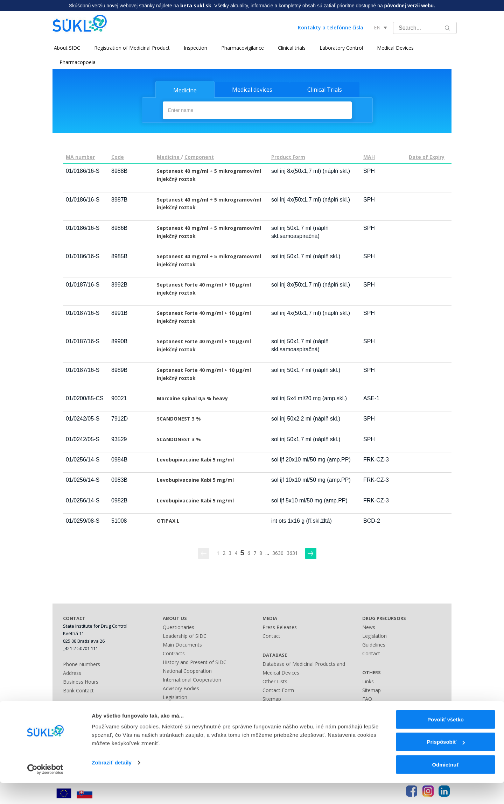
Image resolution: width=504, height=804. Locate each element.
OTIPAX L (168, 520)
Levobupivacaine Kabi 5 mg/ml (195, 459)
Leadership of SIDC (184, 635)
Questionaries (178, 626)
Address (72, 672)
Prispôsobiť (446, 763)
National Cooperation (187, 670)
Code (117, 156)
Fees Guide (175, 714)
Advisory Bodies (181, 687)
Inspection (194, 47)
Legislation (175, 696)
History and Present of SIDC (194, 661)
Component (199, 156)
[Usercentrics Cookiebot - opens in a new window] (45, 790)
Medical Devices (394, 47)
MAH (369, 156)
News (368, 626)
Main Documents (182, 644)
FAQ (367, 698)
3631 (292, 552)
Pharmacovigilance (241, 47)
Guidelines (373, 644)
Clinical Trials (324, 89)
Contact (271, 635)
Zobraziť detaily (112, 784)
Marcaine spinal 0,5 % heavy (192, 397)
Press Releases (279, 626)
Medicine (185, 90)
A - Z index (274, 707)
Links (268, 715)
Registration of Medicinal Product (130, 47)
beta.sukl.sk (195, 5)
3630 (278, 552)
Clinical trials (290, 47)
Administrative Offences (190, 705)
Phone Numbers (81, 663)
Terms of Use (377, 707)
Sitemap (271, 698)
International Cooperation (192, 679)
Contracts (174, 652)
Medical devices (252, 89)
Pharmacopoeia (77, 62)
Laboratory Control (340, 47)
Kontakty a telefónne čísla (330, 27)
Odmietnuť (445, 786)
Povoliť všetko (445, 740)
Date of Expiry (426, 156)
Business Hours (80, 681)
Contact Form (278, 689)
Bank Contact (78, 689)
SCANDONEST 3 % (179, 418)
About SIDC (65, 47)
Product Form (288, 156)
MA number (80, 156)
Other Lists (274, 680)
